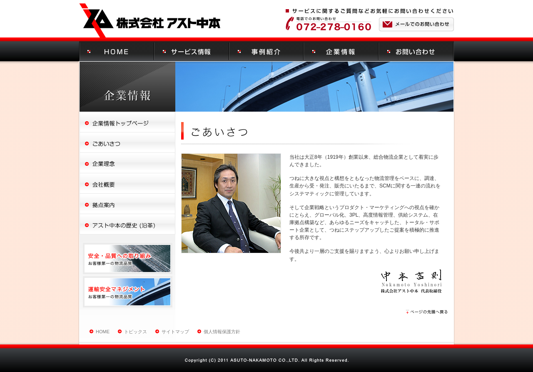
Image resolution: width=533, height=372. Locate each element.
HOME (103, 331)
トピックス (135, 331)
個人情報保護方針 (222, 331)
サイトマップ (175, 331)
